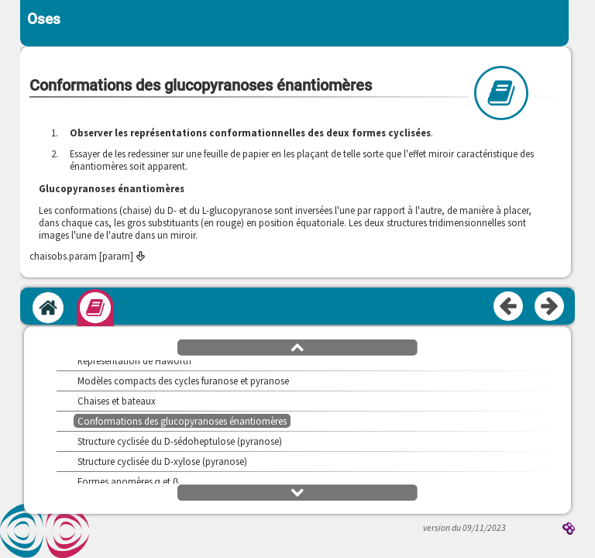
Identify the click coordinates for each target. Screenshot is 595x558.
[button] (297, 346)
